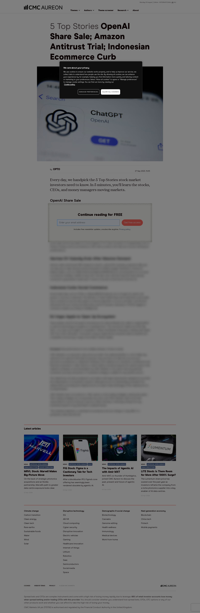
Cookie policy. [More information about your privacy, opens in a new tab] (69, 85)
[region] (100, 80)
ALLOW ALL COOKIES (110, 92)
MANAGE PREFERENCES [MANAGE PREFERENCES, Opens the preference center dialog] (88, 92)
